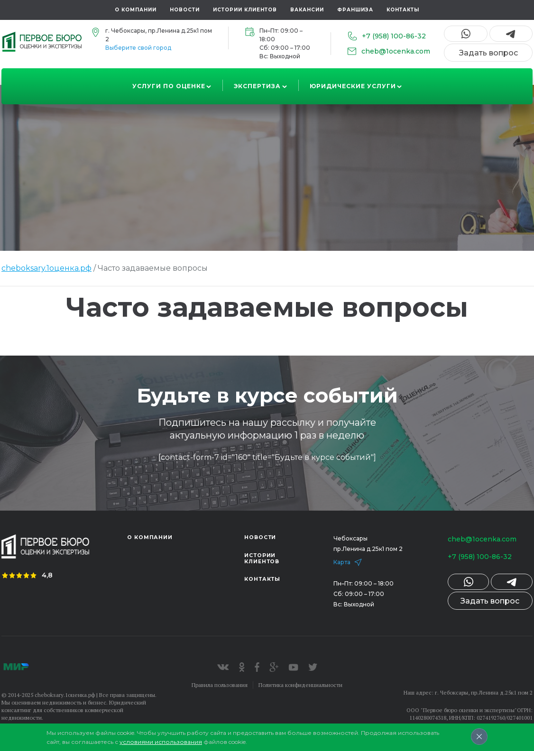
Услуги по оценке (168, 86)
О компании (136, 10)
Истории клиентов (245, 10)
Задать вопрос (488, 52)
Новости (185, 10)
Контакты (403, 10)
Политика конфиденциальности (300, 684)
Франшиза (355, 10)
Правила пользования (220, 684)
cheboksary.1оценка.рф (46, 268)
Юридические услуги (353, 86)
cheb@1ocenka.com (479, 539)
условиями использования (161, 741)
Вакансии (307, 10)
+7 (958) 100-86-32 (477, 556)
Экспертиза (257, 86)
